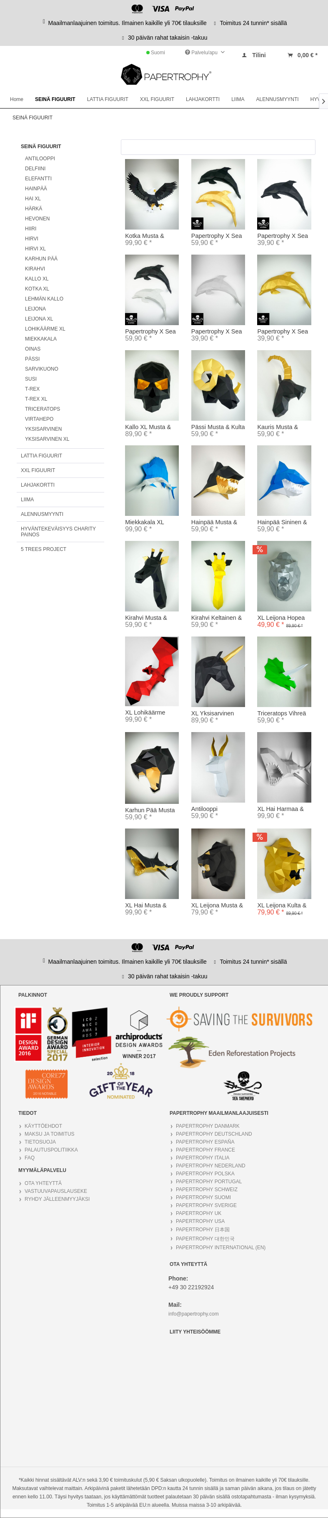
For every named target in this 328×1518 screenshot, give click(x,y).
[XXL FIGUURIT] (157, 99)
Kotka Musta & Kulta (144, 236)
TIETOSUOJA (40, 1142)
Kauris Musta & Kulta (277, 427)
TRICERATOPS (42, 409)
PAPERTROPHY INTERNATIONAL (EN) (220, 1247)
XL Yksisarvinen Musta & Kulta (212, 713)
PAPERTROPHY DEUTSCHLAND (214, 1134)
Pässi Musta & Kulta (218, 427)
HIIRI (30, 229)
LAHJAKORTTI (38, 485)
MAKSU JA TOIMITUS (50, 1134)
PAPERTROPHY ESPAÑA (205, 1142)
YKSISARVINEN (43, 429)
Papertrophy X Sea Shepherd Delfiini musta (282, 236)
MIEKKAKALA (41, 339)
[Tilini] (253, 55)
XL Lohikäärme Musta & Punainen (149, 713)
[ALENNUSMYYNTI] (277, 99)
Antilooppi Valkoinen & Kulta (214, 809)
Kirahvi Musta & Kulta (146, 618)
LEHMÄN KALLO (44, 299)
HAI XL (33, 199)
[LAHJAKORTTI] (202, 99)
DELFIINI (35, 169)
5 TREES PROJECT (43, 549)
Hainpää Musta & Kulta (214, 522)
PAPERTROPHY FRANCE (205, 1150)
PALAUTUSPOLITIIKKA (51, 1150)
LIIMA (27, 500)
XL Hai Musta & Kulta (145, 905)
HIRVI (31, 239)
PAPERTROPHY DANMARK (208, 1126)
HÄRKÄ (33, 209)
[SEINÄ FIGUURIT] (55, 99)
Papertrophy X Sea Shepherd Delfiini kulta (282, 332)
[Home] (16, 99)
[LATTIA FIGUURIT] (107, 99)
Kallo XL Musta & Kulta (148, 427)
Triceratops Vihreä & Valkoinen (281, 713)
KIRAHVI (35, 269)
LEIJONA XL (39, 319)
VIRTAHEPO (39, 419)
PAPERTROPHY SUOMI (203, 1197)
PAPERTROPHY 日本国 (203, 1230)
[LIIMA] (237, 99)
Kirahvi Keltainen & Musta (216, 618)
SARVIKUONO (41, 369)
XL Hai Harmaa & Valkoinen (280, 809)
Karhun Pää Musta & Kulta (150, 810)
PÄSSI (32, 359)
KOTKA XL (37, 289)
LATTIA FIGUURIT (41, 456)
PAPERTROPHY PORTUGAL (209, 1182)
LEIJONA (35, 309)
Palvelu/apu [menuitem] (202, 53)
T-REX (32, 389)
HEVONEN (37, 219)
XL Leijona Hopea (281, 617)
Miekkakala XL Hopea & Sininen (147, 522)
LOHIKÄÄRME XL (45, 329)
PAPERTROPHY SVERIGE (206, 1205)
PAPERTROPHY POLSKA (205, 1174)
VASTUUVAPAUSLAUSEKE (56, 1191)
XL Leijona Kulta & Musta (281, 905)
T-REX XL (36, 399)
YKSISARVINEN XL (47, 439)
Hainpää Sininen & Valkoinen (282, 522)
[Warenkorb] (302, 55)
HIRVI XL (35, 249)
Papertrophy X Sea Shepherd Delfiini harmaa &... (150, 332)
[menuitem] (253, 53)
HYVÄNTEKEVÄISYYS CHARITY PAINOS (58, 532)
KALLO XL (37, 279)
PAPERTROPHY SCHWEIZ (207, 1189)
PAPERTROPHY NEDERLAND (210, 1166)
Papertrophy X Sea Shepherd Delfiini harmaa (216, 332)
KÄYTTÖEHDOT (43, 1126)
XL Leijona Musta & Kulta (217, 905)
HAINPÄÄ (36, 189)
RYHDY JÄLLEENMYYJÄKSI (57, 1199)
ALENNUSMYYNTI (42, 514)
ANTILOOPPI (40, 159)
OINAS (32, 349)
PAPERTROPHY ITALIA (202, 1158)
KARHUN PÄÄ (41, 259)
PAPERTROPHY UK (198, 1213)
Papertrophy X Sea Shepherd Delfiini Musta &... (216, 236)
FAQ (30, 1158)
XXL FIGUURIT (38, 470)
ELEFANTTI (38, 179)
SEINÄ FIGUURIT (41, 146)
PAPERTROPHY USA (200, 1221)
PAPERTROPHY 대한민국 (205, 1239)
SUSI (31, 379)
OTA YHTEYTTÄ (43, 1183)
